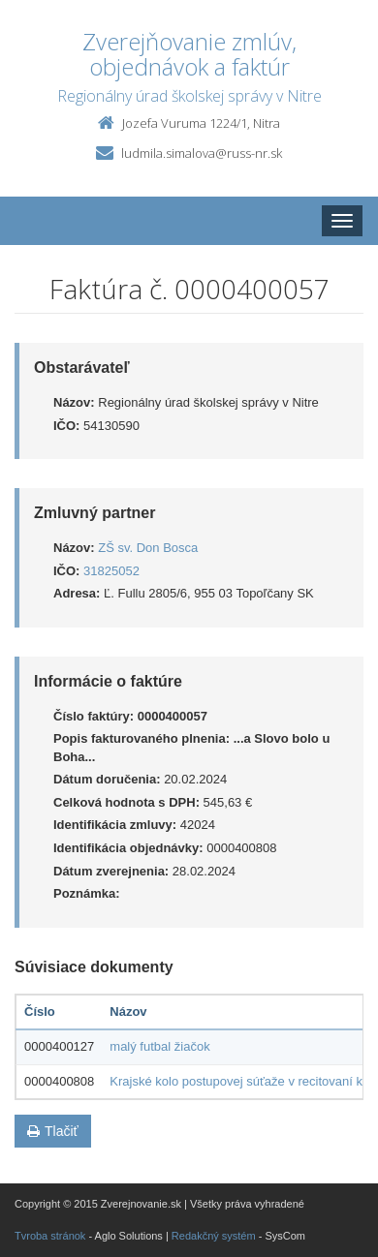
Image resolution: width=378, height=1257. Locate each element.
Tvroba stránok (50, 1236)
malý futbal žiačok (159, 1046)
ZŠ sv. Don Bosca (148, 547)
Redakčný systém (214, 1236)
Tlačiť (53, 1131)
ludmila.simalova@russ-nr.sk (201, 153)
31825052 (111, 571)
